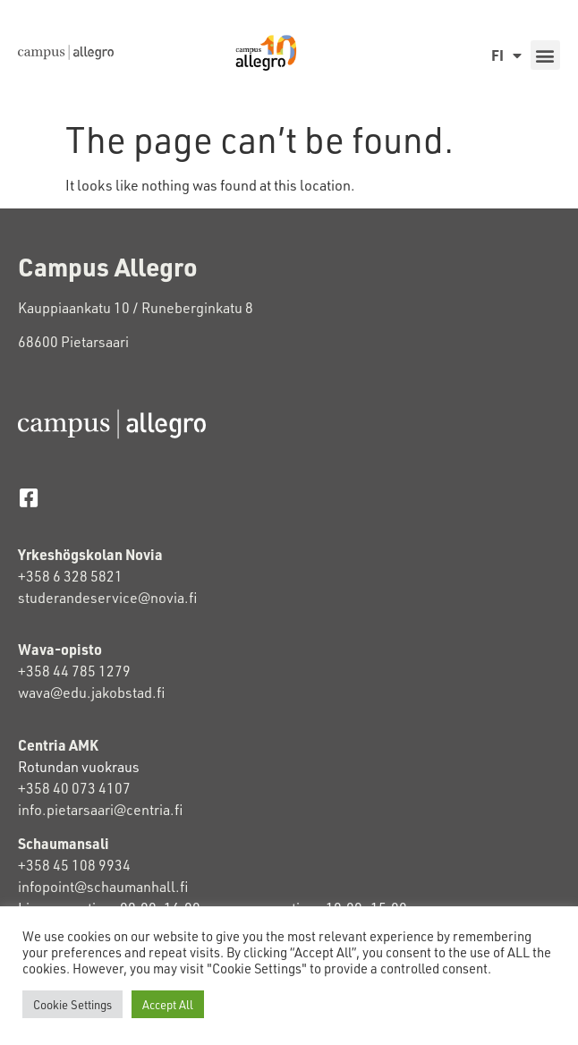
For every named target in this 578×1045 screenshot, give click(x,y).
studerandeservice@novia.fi (109, 597)
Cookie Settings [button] (72, 1004)
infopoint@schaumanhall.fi (103, 886)
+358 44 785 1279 (74, 670)
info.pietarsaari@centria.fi (100, 809)
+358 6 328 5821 (70, 575)
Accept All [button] (167, 1004)
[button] (545, 55)
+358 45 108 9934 (74, 864)
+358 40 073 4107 (74, 787)
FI (506, 55)
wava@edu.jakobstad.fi (91, 692)
